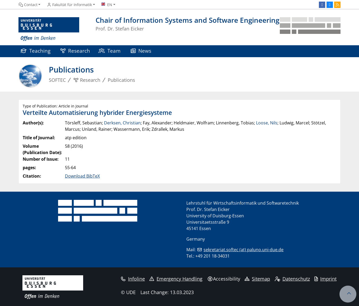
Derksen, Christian (122, 123)
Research (75, 50)
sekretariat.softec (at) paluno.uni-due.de (244, 250)
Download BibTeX (82, 176)
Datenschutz (292, 279)
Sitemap (257, 279)
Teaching (35, 50)
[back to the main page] (310, 29)
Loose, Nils (266, 123)
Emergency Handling (175, 279)
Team (109, 50)
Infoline (133, 279)
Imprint (325, 279)
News (141, 50)
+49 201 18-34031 (212, 256)
